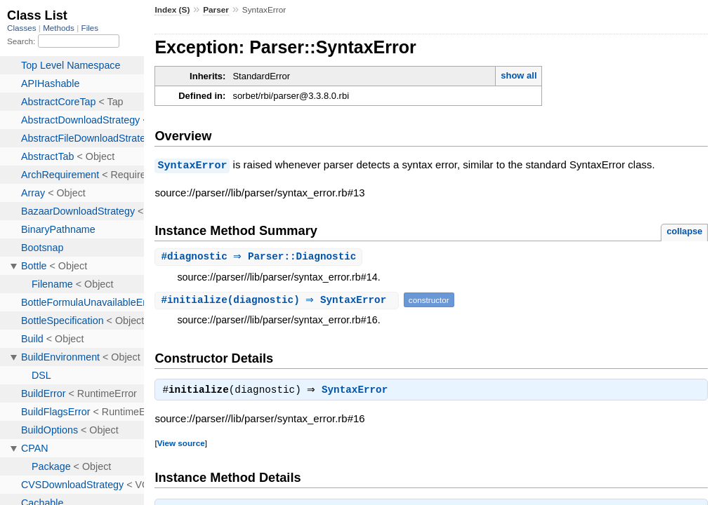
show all (518, 75)
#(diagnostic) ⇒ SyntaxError (278, 300)
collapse (684, 230)
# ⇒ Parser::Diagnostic (260, 256)
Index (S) (172, 10)
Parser (216, 10)
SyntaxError (192, 165)
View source (181, 444)
